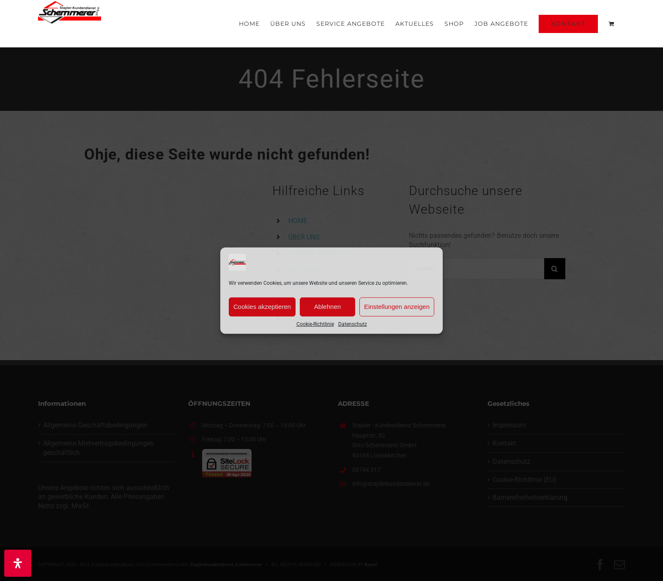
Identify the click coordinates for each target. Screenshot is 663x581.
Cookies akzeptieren (262, 306)
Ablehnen (327, 306)
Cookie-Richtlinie (315, 324)
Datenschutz (352, 324)
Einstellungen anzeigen (397, 306)
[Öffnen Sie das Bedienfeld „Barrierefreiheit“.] (17, 563)
